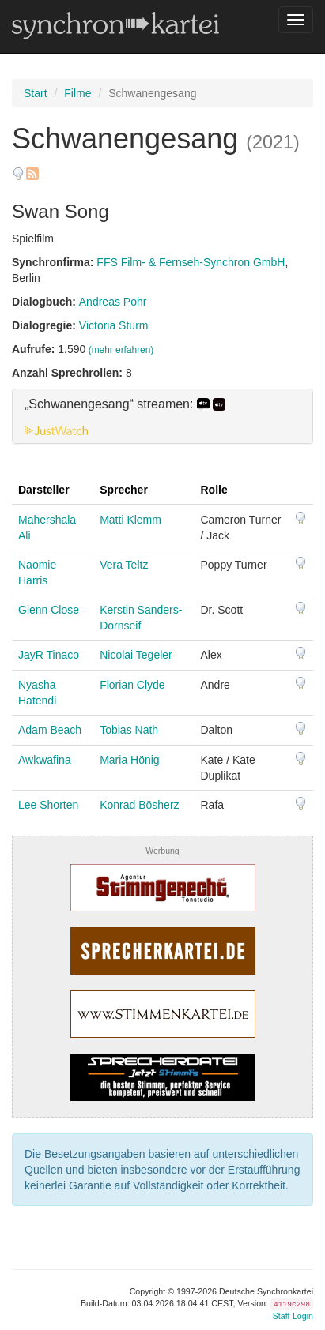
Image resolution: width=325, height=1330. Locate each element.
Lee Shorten (48, 804)
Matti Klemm (130, 519)
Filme (77, 93)
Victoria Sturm (114, 325)
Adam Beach (49, 729)
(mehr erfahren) (121, 349)
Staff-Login (293, 1316)
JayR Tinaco (48, 654)
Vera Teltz (124, 564)
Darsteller (44, 489)
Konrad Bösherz (139, 804)
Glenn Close (48, 609)
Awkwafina (44, 759)
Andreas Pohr (113, 301)
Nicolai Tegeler (136, 654)
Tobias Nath (129, 729)
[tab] (162, 416)
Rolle (214, 489)
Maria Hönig (129, 759)
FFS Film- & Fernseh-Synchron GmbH (190, 262)
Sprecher (124, 489)
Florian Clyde (132, 684)
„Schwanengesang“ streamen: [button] (125, 404)
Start (35, 93)
